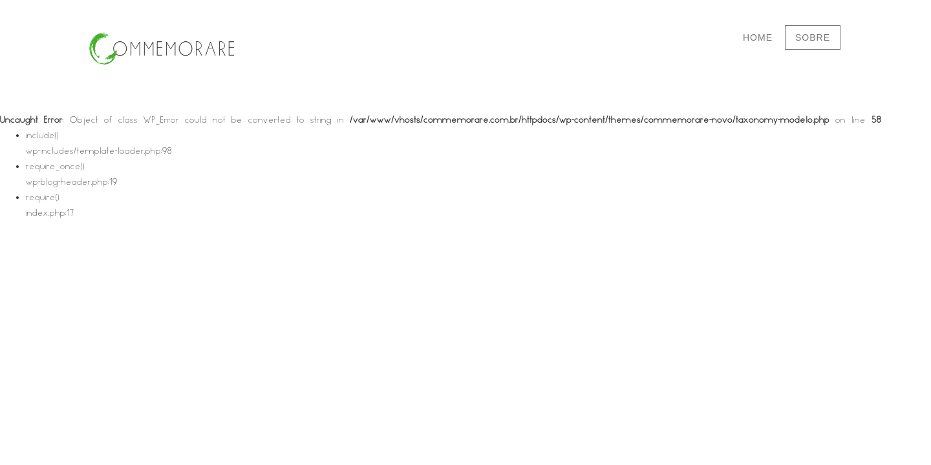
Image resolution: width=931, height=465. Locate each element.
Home (758, 37)
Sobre (812, 37)
